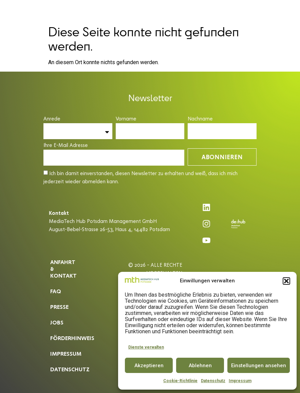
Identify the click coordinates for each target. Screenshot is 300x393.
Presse (58, 301)
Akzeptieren (149, 365)
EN (286, 10)
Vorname (126, 119)
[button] (286, 281)
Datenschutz (213, 380)
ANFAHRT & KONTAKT (63, 266)
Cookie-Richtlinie (180, 380)
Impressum (240, 380)
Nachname (200, 119)
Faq (55, 285)
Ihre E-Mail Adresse (65, 145)
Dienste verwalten (146, 347)
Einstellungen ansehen (258, 365)
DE (273, 10)
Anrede (51, 119)
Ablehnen (200, 365)
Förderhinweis (68, 332)
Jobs (56, 316)
